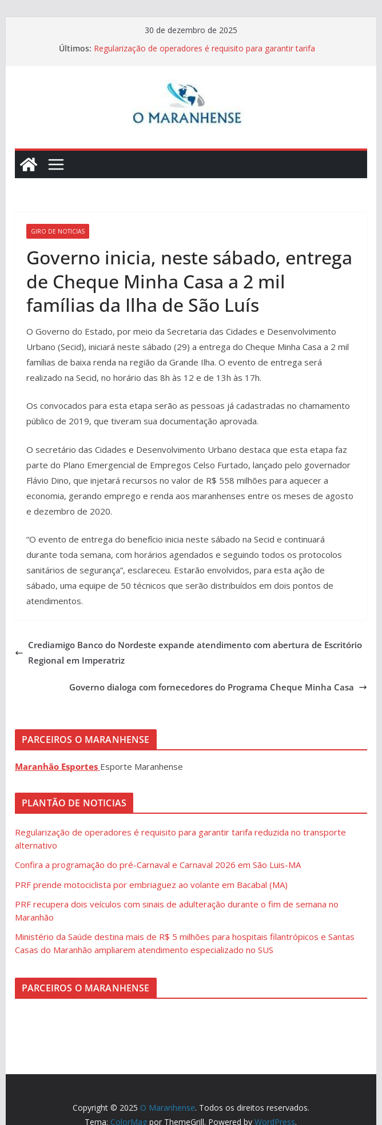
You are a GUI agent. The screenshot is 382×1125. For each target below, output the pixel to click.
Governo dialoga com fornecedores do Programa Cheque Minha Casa (218, 687)
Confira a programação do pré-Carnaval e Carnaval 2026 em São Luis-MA (158, 864)
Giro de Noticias (58, 231)
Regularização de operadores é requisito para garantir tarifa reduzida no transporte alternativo (204, 54)
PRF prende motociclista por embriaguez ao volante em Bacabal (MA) (151, 884)
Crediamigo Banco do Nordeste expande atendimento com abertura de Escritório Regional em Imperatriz (188, 652)
